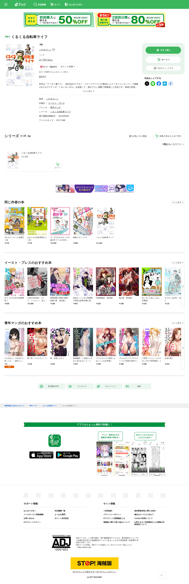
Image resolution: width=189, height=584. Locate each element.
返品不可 (42, 77)
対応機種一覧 (60, 511)
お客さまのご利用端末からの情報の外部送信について (149, 523)
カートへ (165, 59)
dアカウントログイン (32, 522)
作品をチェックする (165, 68)
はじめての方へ (30, 511)
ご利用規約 (107, 511)
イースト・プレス (56, 103)
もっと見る (176, 202)
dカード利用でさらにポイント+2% (53, 72)
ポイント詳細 (67, 66)
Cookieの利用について (143, 518)
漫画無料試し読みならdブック (14, 405)
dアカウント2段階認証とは (114, 518)
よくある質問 (60, 514)
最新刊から (179, 144)
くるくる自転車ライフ (31, 153)
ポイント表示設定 (62, 518)
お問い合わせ (29, 518)
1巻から (166, 144)
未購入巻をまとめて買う (170, 136)
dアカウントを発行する (84, 572)
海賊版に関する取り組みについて (116, 522)
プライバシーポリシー (112, 514)
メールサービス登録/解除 (34, 514)
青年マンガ (55, 107)
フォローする (53, 49)
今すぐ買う (165, 50)
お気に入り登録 (139, 136)
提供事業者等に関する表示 (145, 511)
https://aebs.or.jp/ (84, 547)
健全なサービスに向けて (144, 514)
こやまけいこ (45, 50)
